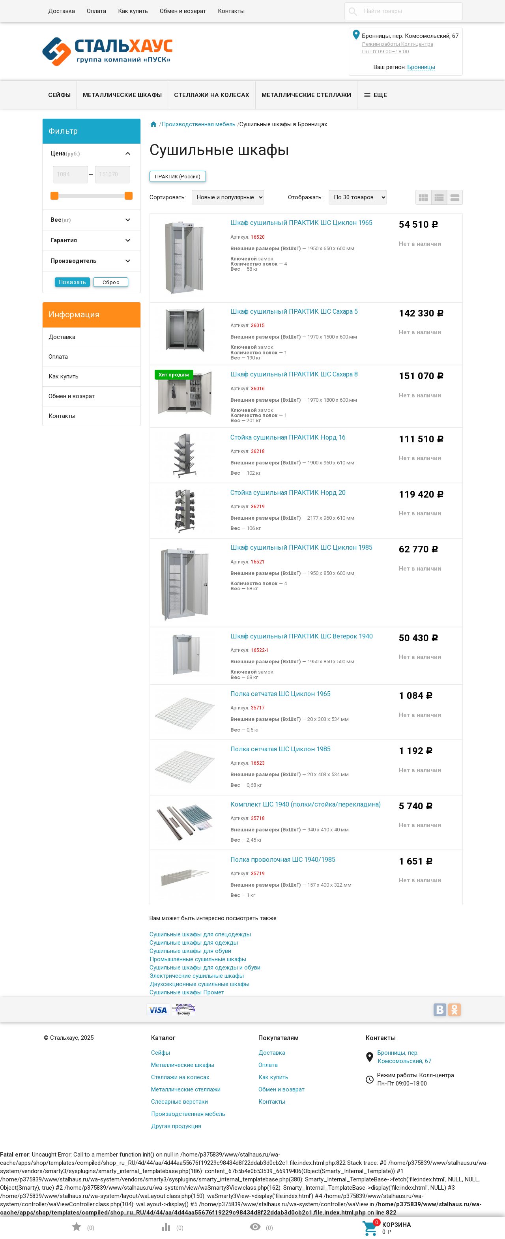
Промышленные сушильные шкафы (198, 959)
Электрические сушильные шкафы (197, 975)
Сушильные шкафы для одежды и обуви (205, 967)
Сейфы (59, 95)
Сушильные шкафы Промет (187, 992)
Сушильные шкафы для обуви (190, 951)
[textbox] (403, 11)
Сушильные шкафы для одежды (194, 942)
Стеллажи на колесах (211, 95)
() (82, 1227)
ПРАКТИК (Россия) (177, 177)
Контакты (231, 11)
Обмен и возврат (183, 11)
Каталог (163, 1038)
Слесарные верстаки (179, 1101)
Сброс (111, 282)
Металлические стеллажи (306, 95)
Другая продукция (176, 1126)
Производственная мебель (198, 124)
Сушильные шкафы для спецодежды (200, 934)
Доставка (61, 11)
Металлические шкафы (122, 95)
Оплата (96, 11)
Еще (375, 95)
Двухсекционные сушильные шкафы (199, 984)
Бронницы (421, 67)
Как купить (133, 11)
